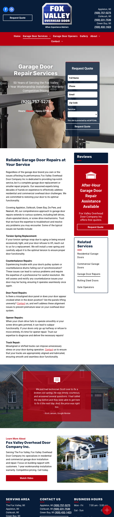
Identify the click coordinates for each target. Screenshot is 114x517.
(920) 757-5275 (102, 12)
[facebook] (5, 10)
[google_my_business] (11, 10)
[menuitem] (17, 36)
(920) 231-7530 (102, 19)
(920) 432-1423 (102, 27)
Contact (21, 303)
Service (71, 109)
